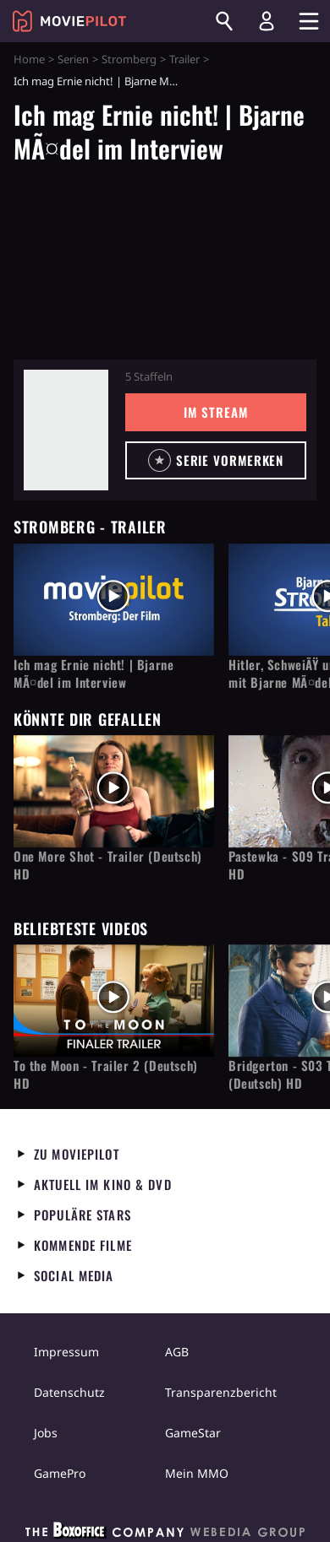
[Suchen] (224, 21)
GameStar (193, 1433)
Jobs (46, 1433)
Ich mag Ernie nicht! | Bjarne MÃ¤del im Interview (93, 673)
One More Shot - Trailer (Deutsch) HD (108, 865)
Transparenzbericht (221, 1392)
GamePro (59, 1473)
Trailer (184, 59)
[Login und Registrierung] (266, 21)
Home (29, 59)
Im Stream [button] (215, 412)
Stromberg (129, 59)
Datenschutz (69, 1392)
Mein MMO (196, 1473)
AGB (177, 1352)
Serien (73, 59)
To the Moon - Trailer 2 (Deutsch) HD (106, 1074)
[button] (215, 460)
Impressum (66, 1352)
